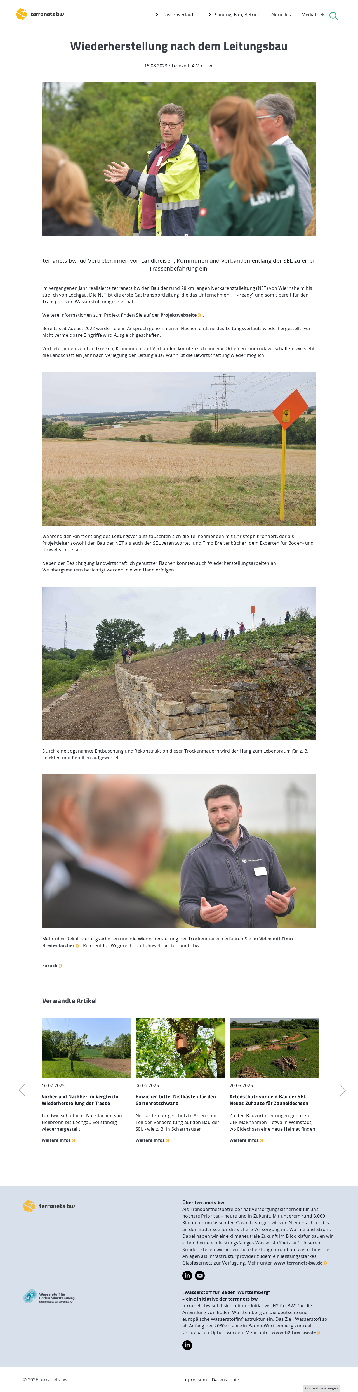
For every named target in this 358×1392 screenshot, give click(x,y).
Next (339, 1090)
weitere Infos (56, 1140)
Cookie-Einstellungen (321, 1388)
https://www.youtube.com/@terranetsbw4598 (200, 1274)
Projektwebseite (179, 315)
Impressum (194, 1380)
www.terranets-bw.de (298, 1263)
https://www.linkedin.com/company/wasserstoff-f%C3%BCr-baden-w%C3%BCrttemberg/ (187, 1345)
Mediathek (313, 14)
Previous (18, 1090)
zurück (50, 965)
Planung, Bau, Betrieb (233, 14)
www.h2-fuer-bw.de (294, 1332)
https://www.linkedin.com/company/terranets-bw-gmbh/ (187, 1275)
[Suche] (334, 16)
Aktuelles (281, 14)
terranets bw (53, 1380)
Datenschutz (225, 1380)
